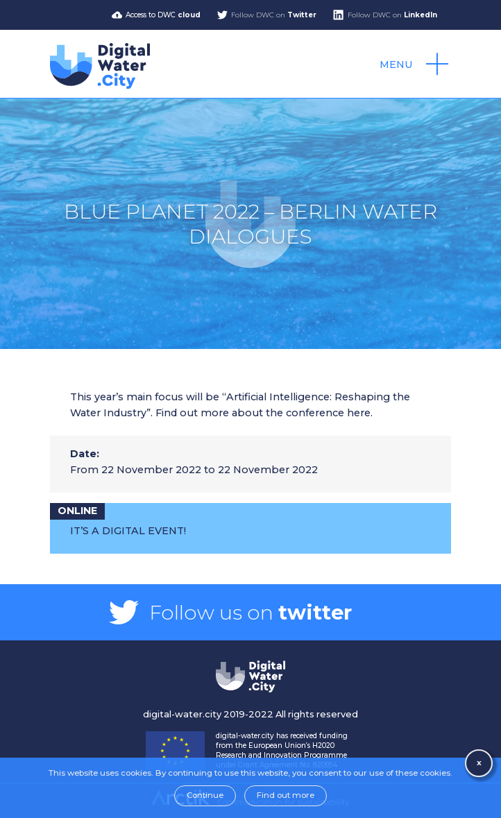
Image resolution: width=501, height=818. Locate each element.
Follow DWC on (273, 14)
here (359, 413)
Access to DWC (163, 14)
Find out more (285, 795)
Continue (205, 795)
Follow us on (250, 612)
